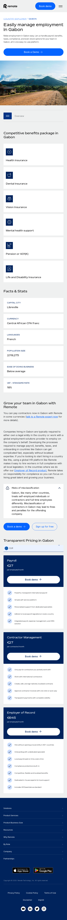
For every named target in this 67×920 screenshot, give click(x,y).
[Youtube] (23, 908)
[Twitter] (37, 908)
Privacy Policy (14, 893)
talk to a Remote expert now (42, 416)
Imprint (41, 900)
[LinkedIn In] (30, 908)
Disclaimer (27, 900)
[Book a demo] (17, 526)
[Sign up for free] (44, 526)
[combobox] (33, 548)
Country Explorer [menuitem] (15, 19)
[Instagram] (44, 908)
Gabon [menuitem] (33, 19)
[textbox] (33, 548)
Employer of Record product (30, 470)
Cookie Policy (32, 893)
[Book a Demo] (33, 52)
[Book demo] (45, 6)
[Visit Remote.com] (13, 6)
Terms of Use (50, 893)
